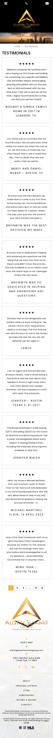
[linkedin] (33, 667)
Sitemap (13, 720)
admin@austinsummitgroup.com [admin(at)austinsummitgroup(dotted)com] (26, 650)
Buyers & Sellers (26, 699)
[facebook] (19, 667)
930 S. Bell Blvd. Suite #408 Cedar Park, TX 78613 (26, 659)
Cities (26, 690)
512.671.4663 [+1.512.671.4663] (26, 642)
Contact (26, 704)
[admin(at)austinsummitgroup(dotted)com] (47, 3)
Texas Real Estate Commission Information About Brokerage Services (29, 714)
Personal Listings (26, 685)
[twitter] (26, 667)
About (26, 681)
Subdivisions (26, 695)
